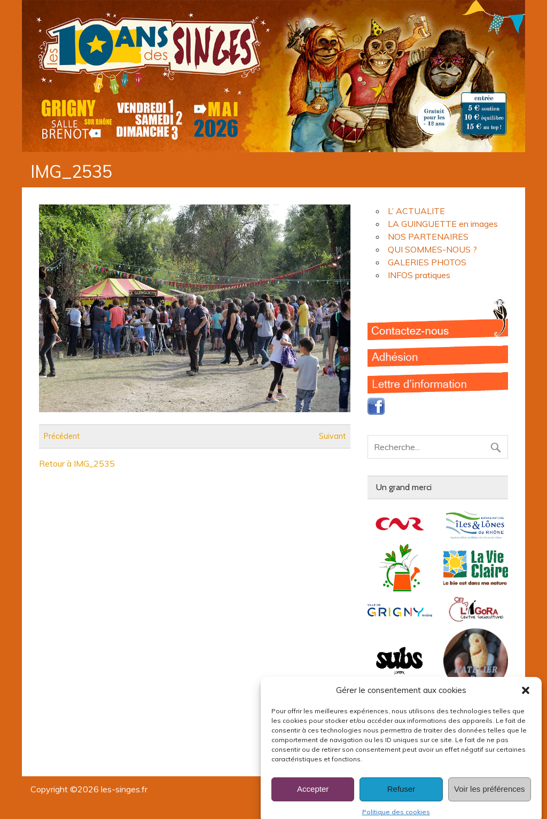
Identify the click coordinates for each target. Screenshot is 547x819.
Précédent (62, 436)
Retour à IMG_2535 (77, 463)
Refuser (401, 796)
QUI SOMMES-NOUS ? (432, 249)
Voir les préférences (489, 796)
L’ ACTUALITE (416, 211)
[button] (525, 697)
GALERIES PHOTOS (427, 262)
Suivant (332, 436)
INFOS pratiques (419, 275)
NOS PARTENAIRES (428, 236)
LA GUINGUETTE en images (443, 223)
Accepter (313, 796)
